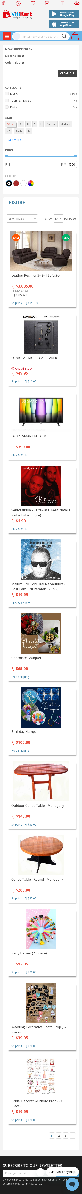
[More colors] (30, 183)
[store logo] (17, 14)
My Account (19, 4)
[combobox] (45, 36)
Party (43, 107)
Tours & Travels (43, 100)
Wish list (34, 4)
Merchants (63, 4)
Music (43, 93)
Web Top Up (5, 4)
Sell (77, 4)
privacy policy (33, 1183)
